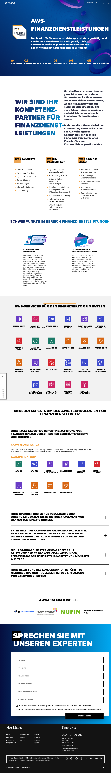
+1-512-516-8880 (67, 745)
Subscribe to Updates (39, 741)
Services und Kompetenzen (11, 741)
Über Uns (23, 741)
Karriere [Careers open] (90, 2)
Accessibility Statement (17, 760)
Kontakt (37, 734)
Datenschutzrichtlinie (83, 709)
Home (8, 734)
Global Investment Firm (93, 612)
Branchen (9, 737)
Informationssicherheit (38, 758)
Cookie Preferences (42, 760)
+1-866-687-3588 (68, 750)
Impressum (30, 760)
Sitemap (50, 758)
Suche (57, 758)
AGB (65, 709)
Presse (22, 737)
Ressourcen (24, 734)
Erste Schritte (84, 716)
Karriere (37, 737)
